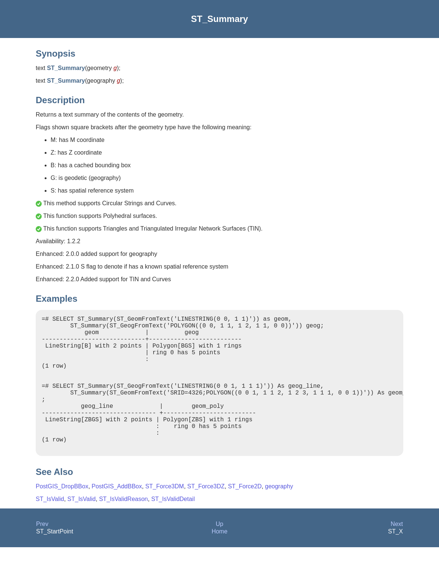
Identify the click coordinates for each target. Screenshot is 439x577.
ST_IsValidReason (123, 529)
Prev (42, 554)
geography (279, 516)
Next (397, 554)
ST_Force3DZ (205, 516)
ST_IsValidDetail (173, 529)
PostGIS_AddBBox (117, 516)
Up (219, 554)
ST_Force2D (245, 516)
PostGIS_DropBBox (62, 516)
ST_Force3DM (164, 516)
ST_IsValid (50, 529)
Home (220, 561)
